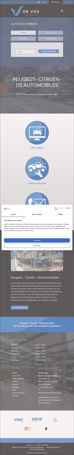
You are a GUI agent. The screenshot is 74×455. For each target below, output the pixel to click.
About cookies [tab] (37, 214)
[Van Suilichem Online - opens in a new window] (62, 208)
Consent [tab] (13, 214)
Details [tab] (60, 214)
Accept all (37, 240)
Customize (37, 245)
